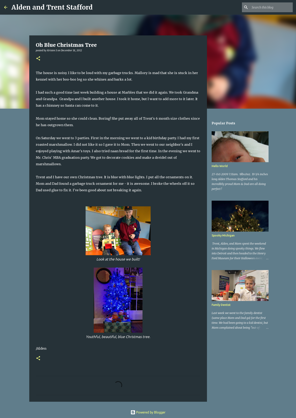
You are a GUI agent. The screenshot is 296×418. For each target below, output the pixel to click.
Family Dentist (221, 304)
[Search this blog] (271, 7)
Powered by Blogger (148, 412)
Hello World (220, 166)
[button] (38, 58)
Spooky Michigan (223, 235)
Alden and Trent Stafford (52, 7)
